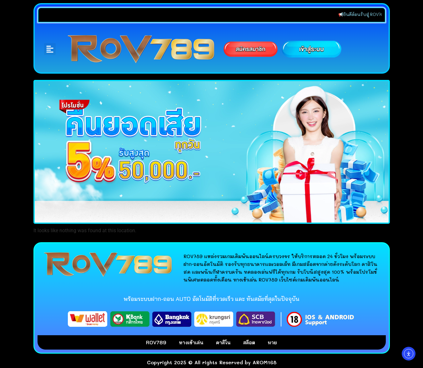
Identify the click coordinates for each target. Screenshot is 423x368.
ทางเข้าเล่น (191, 342)
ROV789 (156, 342)
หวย (272, 342)
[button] (50, 49)
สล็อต (249, 342)
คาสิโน (223, 342)
